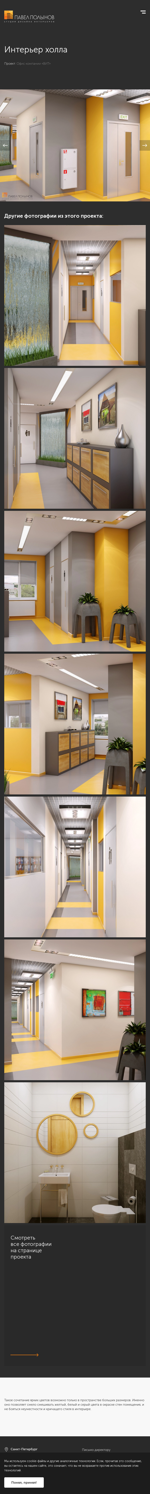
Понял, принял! (24, 1482)
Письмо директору (96, 1450)
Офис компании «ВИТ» (34, 64)
